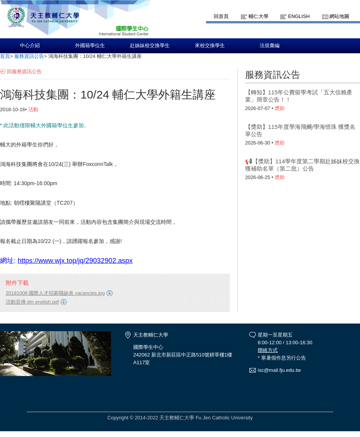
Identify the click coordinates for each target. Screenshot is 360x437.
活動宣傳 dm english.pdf (32, 302)
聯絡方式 (268, 350)
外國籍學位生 (90, 45)
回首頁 (221, 16)
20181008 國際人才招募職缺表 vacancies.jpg (55, 293)
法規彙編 (270, 45)
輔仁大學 (258, 16)
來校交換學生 (210, 45)
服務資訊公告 (29, 56)
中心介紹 (30, 45)
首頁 (5, 56)
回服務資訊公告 (24, 71)
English (298, 16)
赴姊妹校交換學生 (150, 45)
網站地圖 (339, 16)
